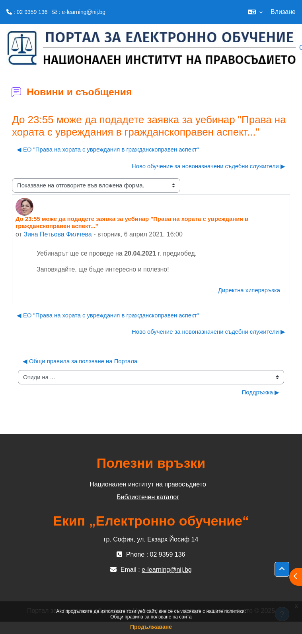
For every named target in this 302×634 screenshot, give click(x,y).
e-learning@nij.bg (83, 12)
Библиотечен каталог (148, 497)
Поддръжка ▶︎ (260, 392)
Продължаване (151, 627)
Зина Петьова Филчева (57, 234)
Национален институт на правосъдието (148, 484)
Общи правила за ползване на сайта (151, 617)
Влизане (283, 11)
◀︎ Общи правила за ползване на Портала (80, 361)
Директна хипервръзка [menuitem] (249, 290)
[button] (255, 12)
